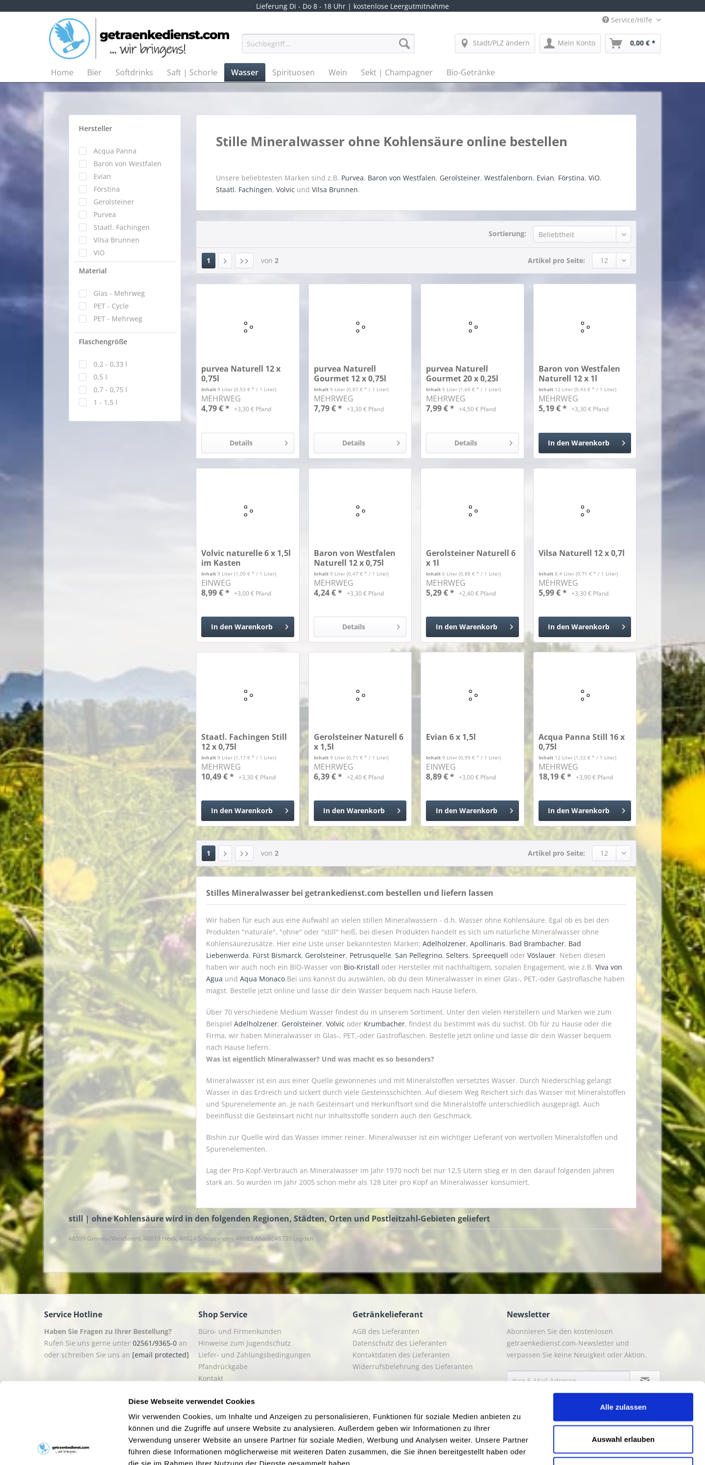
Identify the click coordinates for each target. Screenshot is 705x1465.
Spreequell (490, 955)
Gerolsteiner (114, 201)
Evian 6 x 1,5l (451, 737)
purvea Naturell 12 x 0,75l (241, 373)
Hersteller (95, 128)
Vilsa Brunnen (117, 239)
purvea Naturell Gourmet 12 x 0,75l (350, 373)
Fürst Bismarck (277, 955)
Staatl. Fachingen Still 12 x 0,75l (244, 742)
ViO (99, 252)
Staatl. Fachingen (122, 227)
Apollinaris (487, 943)
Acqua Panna (115, 150)
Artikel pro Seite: (556, 260)
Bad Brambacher (536, 943)
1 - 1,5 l (106, 402)
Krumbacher (384, 1023)
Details (258, 441)
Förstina (107, 189)
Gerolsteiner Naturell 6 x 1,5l (358, 742)
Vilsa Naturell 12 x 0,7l (582, 553)
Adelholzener (444, 943)
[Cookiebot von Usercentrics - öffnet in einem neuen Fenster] (63, 1446)
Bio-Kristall (361, 967)
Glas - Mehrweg (119, 293)
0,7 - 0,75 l (110, 389)
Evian (102, 176)
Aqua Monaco (262, 978)
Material (93, 270)
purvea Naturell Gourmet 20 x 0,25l (462, 373)
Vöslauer (541, 955)
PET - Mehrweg (118, 318)
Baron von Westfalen (128, 163)
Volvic (285, 189)
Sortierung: (507, 233)
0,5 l (100, 376)
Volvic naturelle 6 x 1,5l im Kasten (246, 558)
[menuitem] (328, 48)
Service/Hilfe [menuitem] (628, 19)
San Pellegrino (418, 955)
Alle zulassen (623, 1326)
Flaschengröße (103, 341)
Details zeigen (520, 1446)
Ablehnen (623, 1390)
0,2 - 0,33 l (110, 364)
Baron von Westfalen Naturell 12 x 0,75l (355, 558)
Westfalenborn (508, 177)
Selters (457, 955)
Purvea (105, 214)
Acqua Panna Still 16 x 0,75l (582, 742)
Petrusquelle (370, 955)
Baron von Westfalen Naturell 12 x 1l (579, 373)
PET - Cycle (111, 306)
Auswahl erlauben (623, 1358)
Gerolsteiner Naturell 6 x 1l (471, 558)
